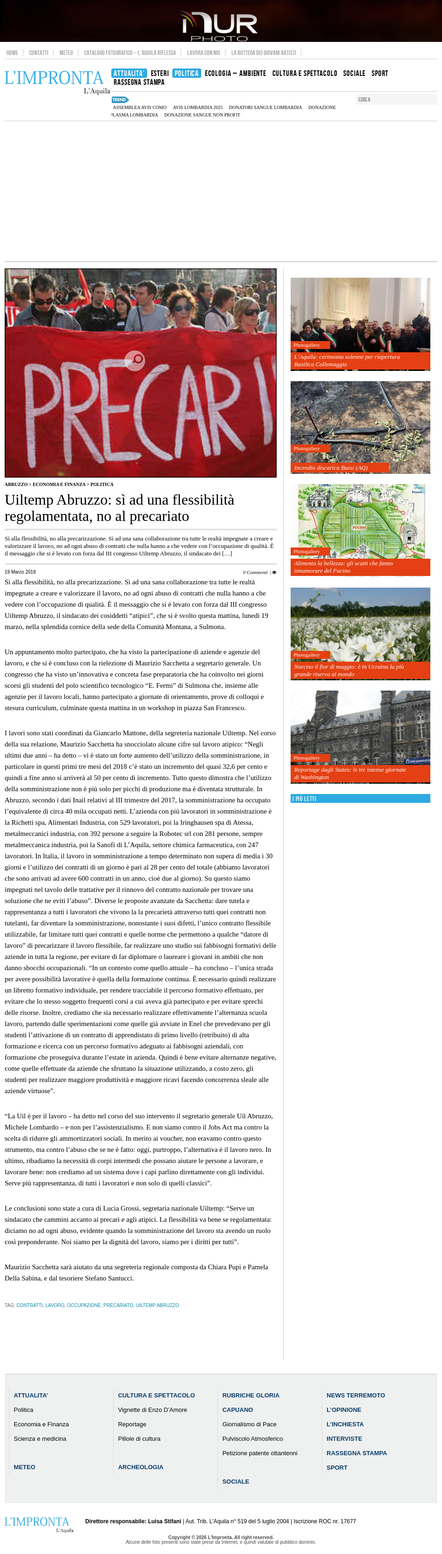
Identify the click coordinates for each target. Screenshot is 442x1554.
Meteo (66, 52)
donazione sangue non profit (202, 114)
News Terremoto (355, 1395)
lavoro (54, 1305)
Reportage (132, 1424)
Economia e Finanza (59, 484)
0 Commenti (255, 572)
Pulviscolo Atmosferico (252, 1438)
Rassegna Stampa (356, 1453)
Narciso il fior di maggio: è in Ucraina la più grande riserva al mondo (349, 670)
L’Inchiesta (345, 1424)
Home (12, 52)
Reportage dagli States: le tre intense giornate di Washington (350, 773)
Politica (101, 484)
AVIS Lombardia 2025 (198, 107)
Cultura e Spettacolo (156, 1395)
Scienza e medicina (40, 1438)
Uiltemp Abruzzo (157, 1305)
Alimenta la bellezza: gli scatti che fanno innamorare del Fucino (343, 567)
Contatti (38, 52)
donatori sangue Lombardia (265, 107)
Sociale (235, 1481)
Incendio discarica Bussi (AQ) (331, 467)
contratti (29, 1305)
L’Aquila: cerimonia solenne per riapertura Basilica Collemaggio (347, 360)
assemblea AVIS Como (139, 107)
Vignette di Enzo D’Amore (152, 1409)
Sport (336, 1467)
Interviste (344, 1438)
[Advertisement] (221, 191)
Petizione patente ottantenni (259, 1453)
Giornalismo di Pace (249, 1424)
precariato (118, 1305)
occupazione (84, 1305)
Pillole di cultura (139, 1438)
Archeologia (140, 1467)
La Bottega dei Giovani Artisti (263, 52)
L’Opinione (343, 1409)
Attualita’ (31, 1395)
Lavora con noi (203, 52)
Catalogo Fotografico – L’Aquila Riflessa (130, 52)
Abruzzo (16, 484)
